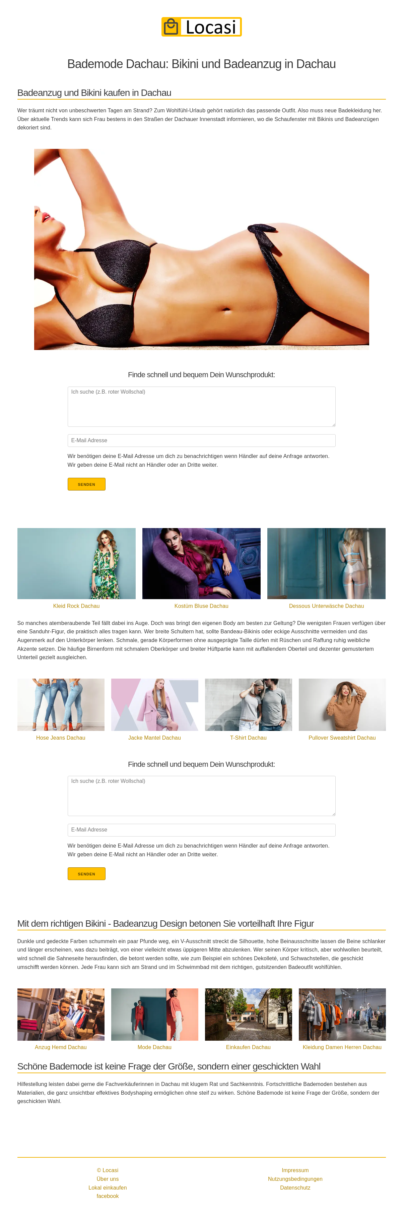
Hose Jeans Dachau (60, 738)
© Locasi (108, 1170)
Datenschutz (295, 1188)
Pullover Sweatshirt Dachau (342, 738)
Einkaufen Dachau (248, 1047)
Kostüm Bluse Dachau (201, 606)
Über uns (107, 1179)
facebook (107, 1196)
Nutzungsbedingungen (295, 1179)
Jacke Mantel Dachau (154, 738)
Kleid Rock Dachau (76, 606)
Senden (86, 484)
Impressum (295, 1170)
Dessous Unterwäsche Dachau (326, 606)
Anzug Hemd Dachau (61, 1047)
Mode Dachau (155, 1047)
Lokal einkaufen (107, 1188)
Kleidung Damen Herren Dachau (342, 1047)
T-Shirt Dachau (248, 738)
